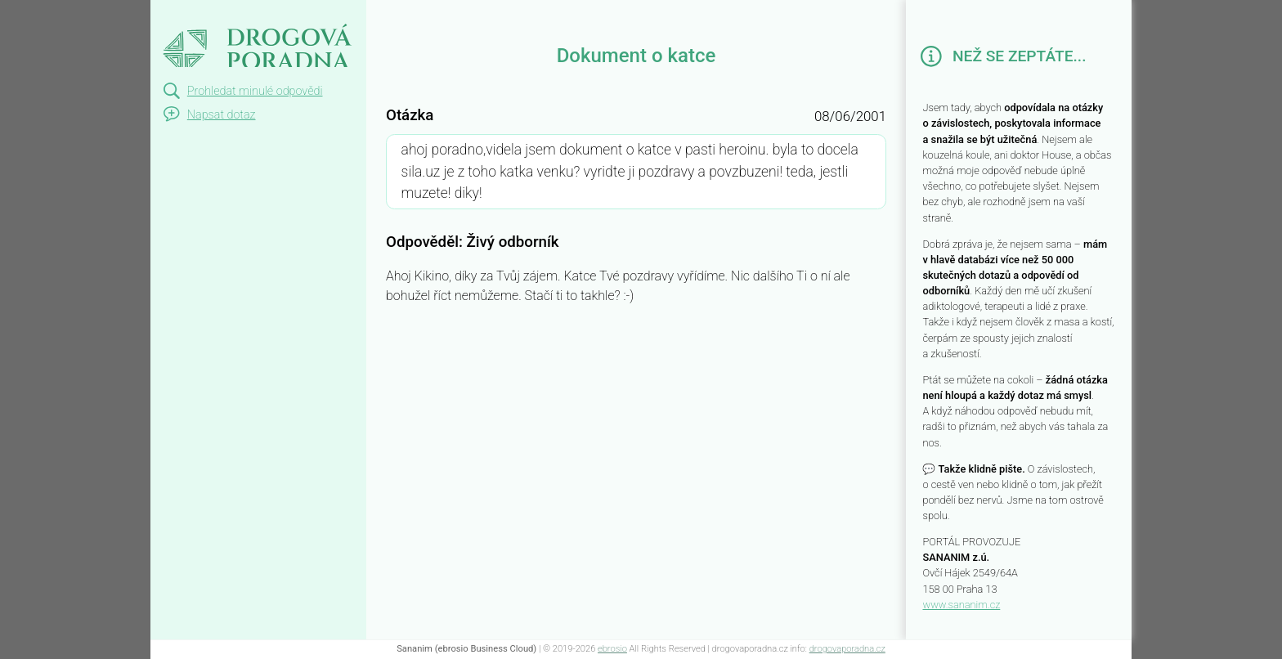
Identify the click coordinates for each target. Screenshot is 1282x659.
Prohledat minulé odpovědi (255, 91)
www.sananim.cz (961, 604)
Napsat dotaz (221, 115)
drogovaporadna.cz (847, 648)
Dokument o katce (230, 14)
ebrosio (612, 648)
